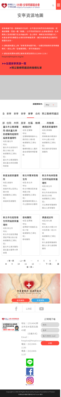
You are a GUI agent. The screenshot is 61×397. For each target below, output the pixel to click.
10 (19, 263)
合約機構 (37, 118)
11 (26, 263)
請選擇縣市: (38, 104)
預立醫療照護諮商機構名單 (26, 67)
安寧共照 (16, 118)
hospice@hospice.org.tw (13, 56)
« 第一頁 (10, 260)
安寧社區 (30, 118)
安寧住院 (9, 118)
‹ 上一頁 (22, 260)
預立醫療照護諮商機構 (50, 118)
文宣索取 (40, 300)
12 (33, 263)
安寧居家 (23, 118)
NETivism (36, 394)
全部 (3, 118)
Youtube (43, 308)
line (30, 308)
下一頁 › (49, 263)
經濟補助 (20, 300)
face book (17, 308)
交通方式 (32, 333)
